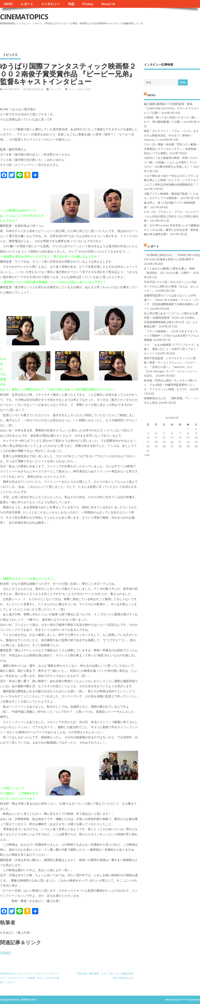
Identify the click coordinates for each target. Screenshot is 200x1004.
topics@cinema (11, 89)
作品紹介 (6, 952)
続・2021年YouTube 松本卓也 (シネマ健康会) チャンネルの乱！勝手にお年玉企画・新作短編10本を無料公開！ (172, 230)
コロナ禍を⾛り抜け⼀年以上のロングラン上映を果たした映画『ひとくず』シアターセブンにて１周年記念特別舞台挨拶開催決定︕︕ (171, 180)
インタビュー (50, 4)
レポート (27, 4)
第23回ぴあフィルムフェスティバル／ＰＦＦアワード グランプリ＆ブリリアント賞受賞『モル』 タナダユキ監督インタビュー (29, 978)
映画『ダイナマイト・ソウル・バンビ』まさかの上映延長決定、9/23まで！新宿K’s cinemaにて (171, 135)
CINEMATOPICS (24, 16)
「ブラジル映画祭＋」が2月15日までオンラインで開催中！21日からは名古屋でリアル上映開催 (171, 336)
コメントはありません (80, 89)
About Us (108, 4)
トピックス (10, 55)
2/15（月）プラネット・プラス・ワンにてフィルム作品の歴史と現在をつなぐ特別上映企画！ (171, 216)
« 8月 (147, 455)
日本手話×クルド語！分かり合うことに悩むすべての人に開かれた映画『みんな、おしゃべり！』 (171, 286)
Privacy (87, 4)
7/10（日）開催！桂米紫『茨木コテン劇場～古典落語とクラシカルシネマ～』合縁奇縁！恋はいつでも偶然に (171, 149)
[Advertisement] (125, 37)
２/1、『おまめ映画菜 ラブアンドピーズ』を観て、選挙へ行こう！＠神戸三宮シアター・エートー (171, 349)
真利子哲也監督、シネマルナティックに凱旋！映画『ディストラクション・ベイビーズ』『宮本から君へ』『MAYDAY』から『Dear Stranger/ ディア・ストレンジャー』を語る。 (171, 367)
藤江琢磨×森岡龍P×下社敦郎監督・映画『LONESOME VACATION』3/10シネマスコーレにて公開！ (171, 108)
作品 (71, 4)
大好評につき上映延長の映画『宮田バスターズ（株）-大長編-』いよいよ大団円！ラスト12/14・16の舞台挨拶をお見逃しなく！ (171, 162)
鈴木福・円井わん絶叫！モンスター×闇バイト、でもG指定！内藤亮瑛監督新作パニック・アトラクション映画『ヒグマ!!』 (170, 385)
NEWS (8, 4)
